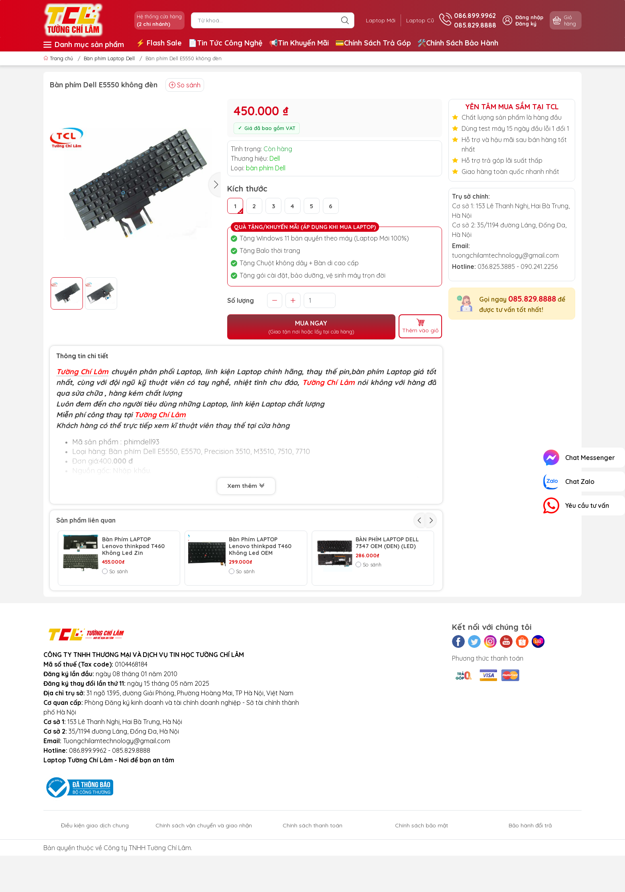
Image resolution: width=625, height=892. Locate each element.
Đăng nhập (529, 17)
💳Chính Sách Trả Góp (373, 42)
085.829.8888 (532, 299)
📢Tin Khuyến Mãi (299, 42)
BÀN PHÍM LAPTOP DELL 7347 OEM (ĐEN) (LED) (387, 542)
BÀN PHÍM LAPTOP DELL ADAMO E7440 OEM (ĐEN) (133, 604)
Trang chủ (59, 58)
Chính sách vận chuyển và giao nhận (203, 876)
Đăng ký (526, 23)
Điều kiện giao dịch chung (95, 876)
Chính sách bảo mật (421, 876)
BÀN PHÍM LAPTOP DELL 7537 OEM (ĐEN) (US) (387, 601)
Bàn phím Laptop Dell (109, 58)
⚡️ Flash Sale (159, 42)
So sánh (184, 85)
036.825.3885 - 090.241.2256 (518, 266)
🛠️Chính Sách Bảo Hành (457, 42)
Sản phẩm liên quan (86, 519)
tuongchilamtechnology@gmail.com (505, 255)
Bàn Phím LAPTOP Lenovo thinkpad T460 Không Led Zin (133, 545)
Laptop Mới (377, 20)
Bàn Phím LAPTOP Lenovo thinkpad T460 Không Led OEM (260, 545)
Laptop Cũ (419, 20)
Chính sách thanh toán (312, 876)
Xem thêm (246, 485)
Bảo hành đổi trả (530, 876)
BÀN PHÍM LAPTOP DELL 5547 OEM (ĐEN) (260, 601)
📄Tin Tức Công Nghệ (225, 42)
